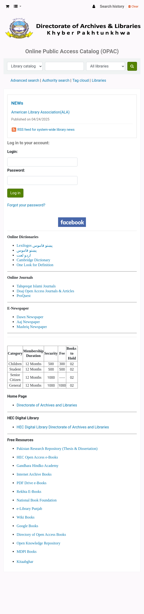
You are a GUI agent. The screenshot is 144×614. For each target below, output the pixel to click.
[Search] (132, 66)
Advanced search (25, 80)
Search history (112, 6)
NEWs (17, 103)
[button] (7, 6)
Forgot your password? (26, 205)
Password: (16, 170)
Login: (12, 151)
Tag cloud (80, 80)
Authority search (55, 80)
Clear (133, 6)
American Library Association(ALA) (40, 112)
